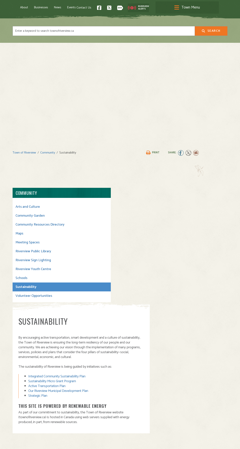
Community (47, 152)
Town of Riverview (24, 152)
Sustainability (25, 290)
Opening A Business (81, 405)
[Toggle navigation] (120, 8)
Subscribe (21, 421)
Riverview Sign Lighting (33, 264)
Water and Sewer (134, 422)
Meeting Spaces (27, 246)
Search (211, 31)
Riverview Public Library (33, 255)
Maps (19, 237)
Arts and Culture (27, 206)
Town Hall (129, 392)
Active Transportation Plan (102, 266)
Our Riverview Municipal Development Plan (113, 270)
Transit (127, 414)
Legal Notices (52, 442)
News (76, 8)
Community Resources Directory (32, 226)
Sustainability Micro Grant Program (107, 261)
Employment (76, 414)
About (42, 8)
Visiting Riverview (80, 397)
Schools (21, 281)
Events (89, 8)
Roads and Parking (135, 409)
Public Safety (132, 405)
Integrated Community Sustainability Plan (112, 256)
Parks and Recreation (137, 401)
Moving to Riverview (81, 401)
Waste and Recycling (137, 418)
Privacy (66, 442)
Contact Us (155, 7)
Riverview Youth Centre (33, 273)
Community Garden (30, 215)
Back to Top (211, 360)
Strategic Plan (92, 275)
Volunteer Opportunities (33, 299)
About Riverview (79, 392)
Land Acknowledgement (27, 442)
